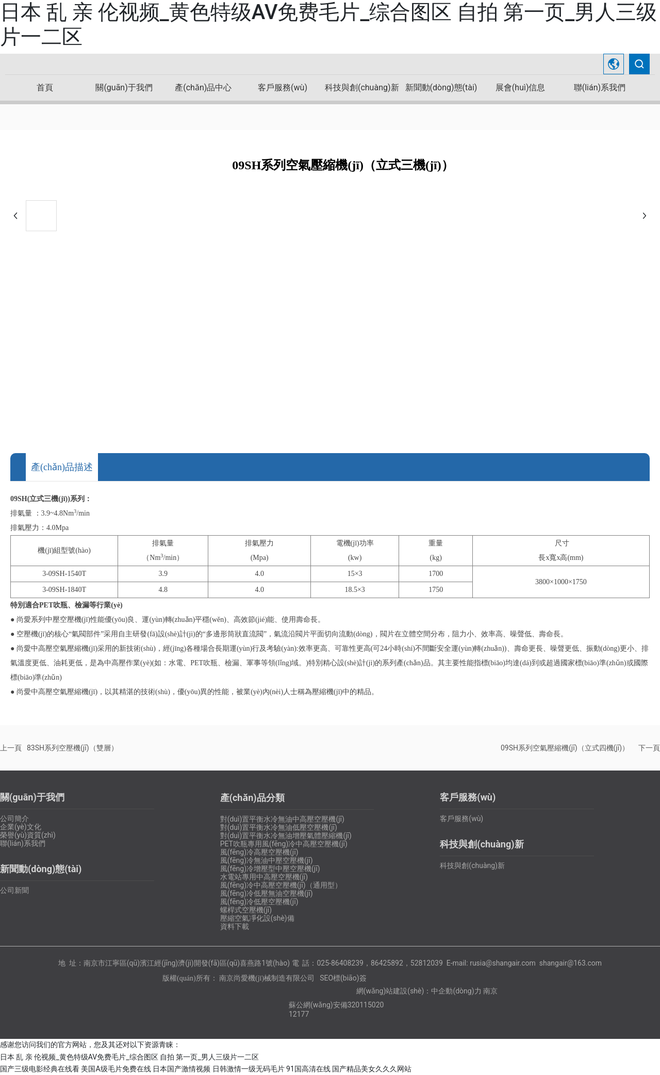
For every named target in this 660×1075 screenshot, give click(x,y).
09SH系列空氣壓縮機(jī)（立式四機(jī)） (565, 748)
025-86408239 (340, 963)
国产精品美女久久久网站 (371, 1069)
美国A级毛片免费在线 (116, 1069)
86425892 (387, 963)
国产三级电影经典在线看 (39, 1069)
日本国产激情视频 (181, 1069)
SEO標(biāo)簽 (343, 978)
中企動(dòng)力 (456, 991)
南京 (490, 991)
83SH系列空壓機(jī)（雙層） (72, 748)
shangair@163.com (570, 963)
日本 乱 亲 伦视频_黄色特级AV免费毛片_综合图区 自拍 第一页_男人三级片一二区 (129, 1057)
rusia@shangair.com (503, 963)
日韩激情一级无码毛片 (248, 1069)
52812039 (426, 963)
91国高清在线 (308, 1069)
